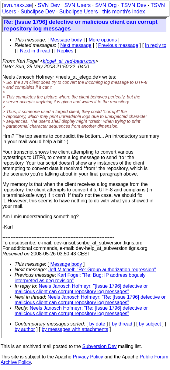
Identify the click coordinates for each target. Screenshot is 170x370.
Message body (66, 39)
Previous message (118, 45)
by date (97, 323)
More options (103, 39)
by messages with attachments (75, 329)
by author (25, 329)
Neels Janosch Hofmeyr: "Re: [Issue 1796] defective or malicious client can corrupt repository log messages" (90, 299)
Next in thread (35, 50)
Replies (65, 50)
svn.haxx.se (18, 5)
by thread (122, 323)
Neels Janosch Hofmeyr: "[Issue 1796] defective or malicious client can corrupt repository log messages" (81, 288)
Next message (75, 45)
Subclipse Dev (38, 12)
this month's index (123, 12)
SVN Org (105, 5)
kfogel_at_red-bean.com (69, 61)
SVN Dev (49, 5)
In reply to (155, 45)
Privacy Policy (88, 356)
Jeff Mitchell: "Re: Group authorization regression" (102, 269)
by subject (150, 323)
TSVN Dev (133, 5)
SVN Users (77, 5)
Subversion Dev (99, 346)
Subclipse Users (78, 12)
